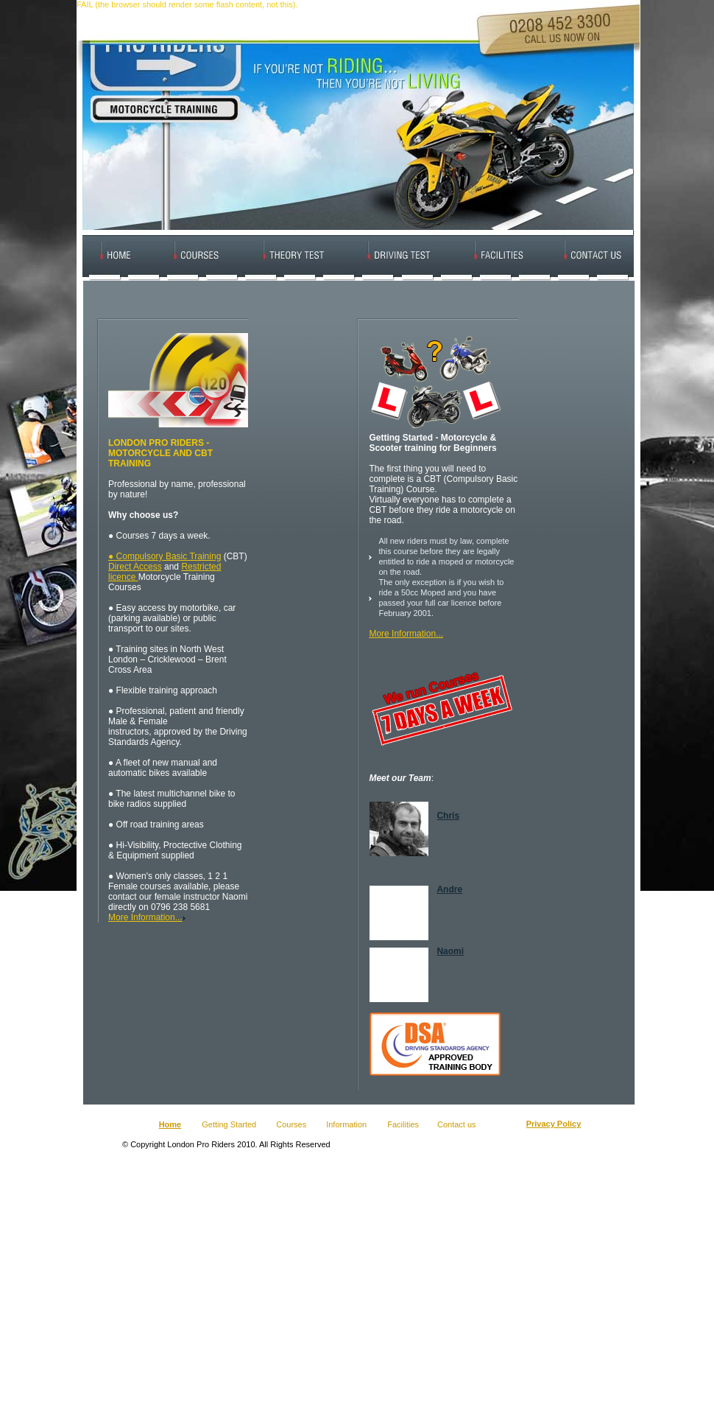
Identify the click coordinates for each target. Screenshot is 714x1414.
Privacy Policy (554, 1123)
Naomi (450, 951)
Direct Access (135, 566)
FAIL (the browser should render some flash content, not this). (187, 4)
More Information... (145, 917)
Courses (291, 1124)
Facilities (403, 1124)
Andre (449, 889)
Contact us (456, 1124)
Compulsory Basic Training (167, 556)
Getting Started (229, 1124)
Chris (447, 816)
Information (347, 1124)
